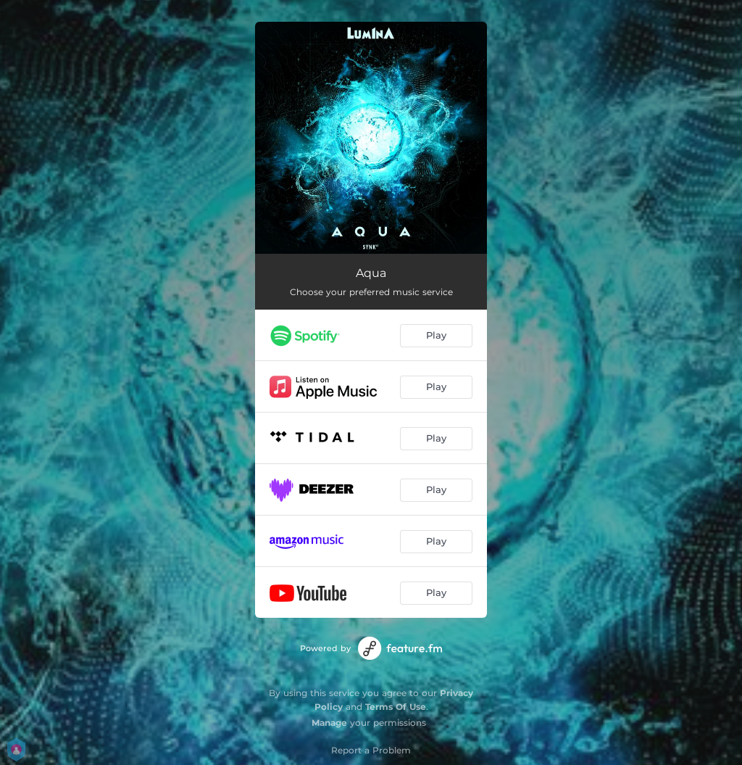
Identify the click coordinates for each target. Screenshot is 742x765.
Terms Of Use (395, 706)
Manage (329, 722)
